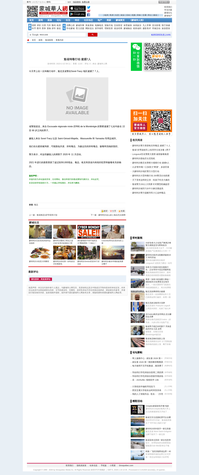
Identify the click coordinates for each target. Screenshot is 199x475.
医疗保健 (166, 25)
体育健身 (128, 25)
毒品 (36, 205)
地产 (100, 20)
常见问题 (168, 10)
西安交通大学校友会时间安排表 (146, 390)
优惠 (133, 15)
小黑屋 (113, 465)
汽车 (49, 25)
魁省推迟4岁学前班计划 (47, 215)
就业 (123, 15)
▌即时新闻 (136, 238)
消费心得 (70, 25)
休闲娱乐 (137, 25)
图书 (39, 28)
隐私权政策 (81, 465)
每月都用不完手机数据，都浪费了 (147, 366)
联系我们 (168, 7)
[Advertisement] (130, 10)
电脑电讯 (99, 25)
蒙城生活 (34, 222)
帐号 (29, 2)
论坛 (59, 20)
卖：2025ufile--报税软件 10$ (145, 380)
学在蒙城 (70, 28)
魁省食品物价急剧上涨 (155, 338)
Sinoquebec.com (126, 465)
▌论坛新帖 (136, 352)
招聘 (34, 25)
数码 (54, 25)
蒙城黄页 (120, 20)
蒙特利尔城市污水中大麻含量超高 (147, 188)
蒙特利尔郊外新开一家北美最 (158, 429)
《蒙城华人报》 (137, 20)
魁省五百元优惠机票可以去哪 (158, 417)
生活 (68, 20)
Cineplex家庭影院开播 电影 (157, 406)
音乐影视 (156, 25)
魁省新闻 (49, 40)
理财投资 (108, 28)
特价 (77, 20)
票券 (44, 28)
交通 (144, 15)
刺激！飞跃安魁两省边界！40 (158, 451)
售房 (112, 15)
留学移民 (99, 28)
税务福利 (137, 28)
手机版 (104, 465)
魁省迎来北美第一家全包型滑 (158, 440)
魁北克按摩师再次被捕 (155, 291)
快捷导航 (163, 2)
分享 (114, 211)
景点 (150, 15)
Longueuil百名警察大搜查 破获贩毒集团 (150, 154)
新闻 (40, 20)
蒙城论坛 (168, 13)
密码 (48, 2)
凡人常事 (147, 25)
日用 (44, 25)
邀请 (106, 211)
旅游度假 (166, 28)
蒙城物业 (128, 28)
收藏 (123, 211)
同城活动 (156, 28)
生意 (117, 15)
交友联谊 (118, 25)
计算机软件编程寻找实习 (143, 386)
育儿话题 (80, 28)
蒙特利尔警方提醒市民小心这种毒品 (148, 193)
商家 (109, 20)
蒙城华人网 (28, 40)
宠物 (49, 28)
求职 (39, 25)
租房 (106, 15)
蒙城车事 (80, 25)
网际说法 (89, 28)
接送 (155, 15)
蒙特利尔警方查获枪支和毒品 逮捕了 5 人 (151, 145)
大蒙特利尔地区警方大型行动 (145, 171)
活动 (128, 15)
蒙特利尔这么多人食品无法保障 (111, 215)
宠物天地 (108, 25)
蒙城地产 (168, 16)
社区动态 (88, 20)
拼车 (54, 28)
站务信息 (93, 465)
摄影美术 (147, 28)
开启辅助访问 (171, 2)
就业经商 (118, 28)
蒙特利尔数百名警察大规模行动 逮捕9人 (150, 163)
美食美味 (89, 25)
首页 (31, 20)
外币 (34, 28)
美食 (139, 15)
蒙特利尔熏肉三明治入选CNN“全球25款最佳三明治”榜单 (63, 243)
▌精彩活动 (136, 401)
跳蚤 (50, 20)
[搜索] (57, 34)
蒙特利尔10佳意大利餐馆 (39, 261)
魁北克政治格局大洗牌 (155, 303)
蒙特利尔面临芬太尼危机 (143, 158)
